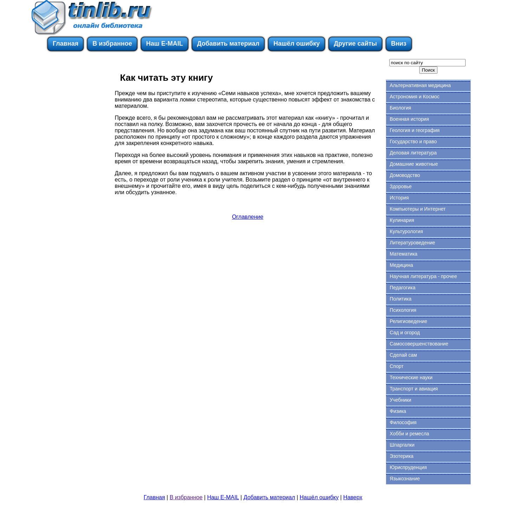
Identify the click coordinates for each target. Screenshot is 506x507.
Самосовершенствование (419, 344)
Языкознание (405, 478)
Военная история (409, 119)
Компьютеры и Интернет (418, 209)
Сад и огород (405, 332)
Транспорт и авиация (414, 388)
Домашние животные (414, 164)
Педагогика (402, 287)
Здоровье (401, 186)
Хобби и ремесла (409, 433)
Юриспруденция (408, 467)
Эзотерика (402, 456)
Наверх (352, 497)
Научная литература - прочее (423, 276)
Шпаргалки (402, 445)
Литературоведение (412, 242)
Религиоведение (408, 321)
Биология (400, 108)
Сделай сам (403, 355)
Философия (403, 422)
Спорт (396, 366)
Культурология (406, 231)
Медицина (401, 265)
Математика (403, 254)
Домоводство (405, 175)
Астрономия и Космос (415, 96)
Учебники (400, 400)
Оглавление (247, 217)
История (399, 197)
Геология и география (415, 130)
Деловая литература (413, 153)
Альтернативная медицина (420, 85)
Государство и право (413, 141)
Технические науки (411, 377)
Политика (400, 299)
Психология (403, 310)
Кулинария (402, 220)
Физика (398, 411)
